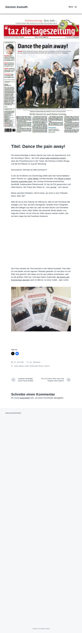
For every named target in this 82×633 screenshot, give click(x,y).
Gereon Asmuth (16, 7)
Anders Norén (44, 628)
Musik (41, 366)
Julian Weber (33, 179)
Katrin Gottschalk (31, 366)
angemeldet (25, 398)
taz (31, 362)
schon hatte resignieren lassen (53, 158)
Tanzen (47, 366)
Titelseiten (36, 362)
